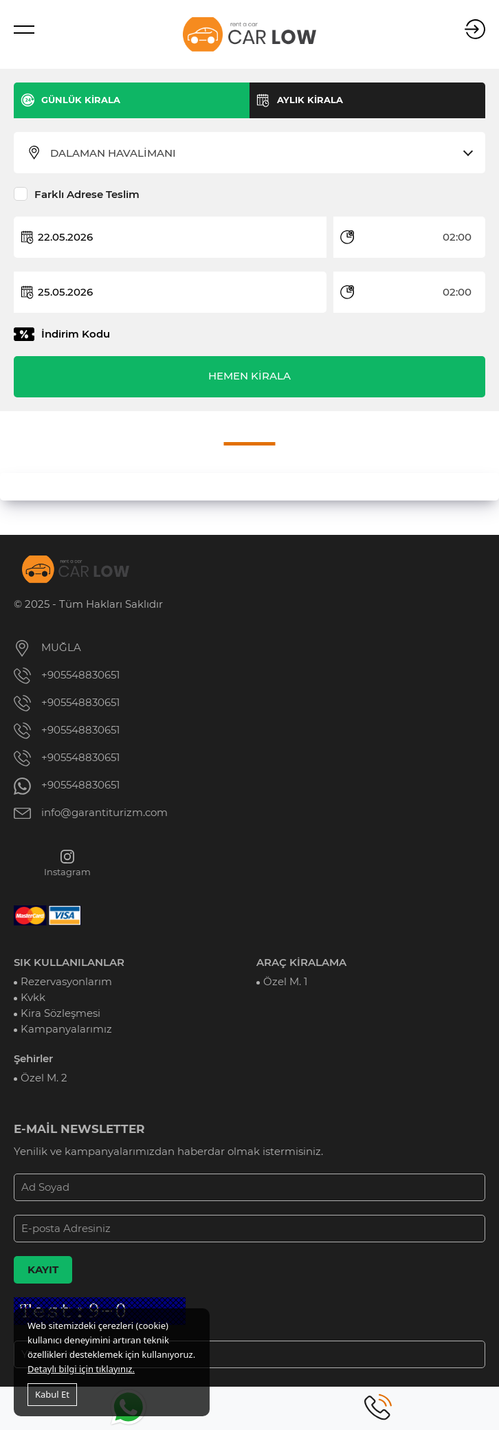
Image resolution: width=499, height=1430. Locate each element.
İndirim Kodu (75, 334)
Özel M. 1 (285, 982)
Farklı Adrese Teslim (87, 194)
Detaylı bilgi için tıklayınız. (81, 1369)
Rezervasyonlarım (66, 982)
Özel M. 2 (44, 1078)
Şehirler (33, 1059)
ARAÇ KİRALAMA (301, 962)
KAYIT (42, 1270)
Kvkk (33, 997)
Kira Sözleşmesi (60, 1013)
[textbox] (258, 153)
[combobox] (258, 153)
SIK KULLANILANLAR (69, 962)
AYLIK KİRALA (310, 99)
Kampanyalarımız (66, 1029)
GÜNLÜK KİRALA (80, 99)
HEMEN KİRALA (249, 376)
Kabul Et (52, 1394)
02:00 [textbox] (457, 237)
